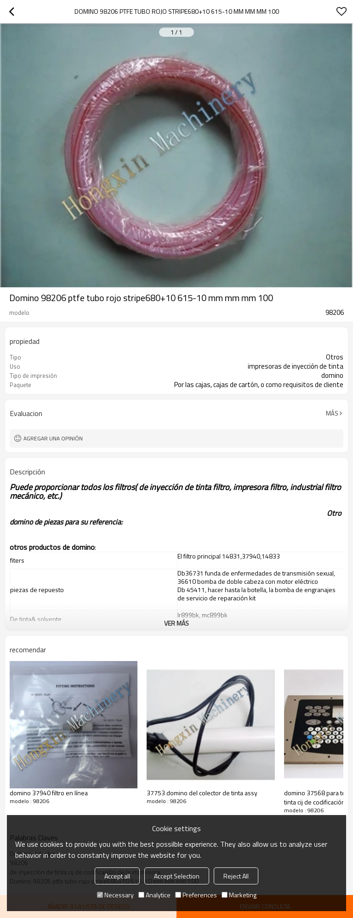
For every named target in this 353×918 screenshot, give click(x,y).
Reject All (236, 876)
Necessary (115, 895)
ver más (176, 623)
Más (332, 413)
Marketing (239, 895)
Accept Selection (176, 876)
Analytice (154, 895)
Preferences (196, 895)
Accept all (117, 876)
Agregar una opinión (53, 438)
